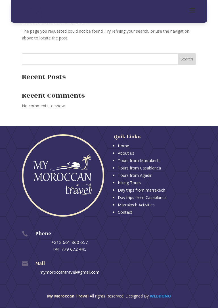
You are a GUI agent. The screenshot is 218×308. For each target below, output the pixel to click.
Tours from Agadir (135, 175)
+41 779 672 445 (70, 249)
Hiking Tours (129, 182)
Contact (125, 212)
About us (126, 153)
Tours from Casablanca (139, 168)
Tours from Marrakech (139, 160)
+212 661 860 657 (69, 242)
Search (187, 59)
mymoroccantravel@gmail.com (69, 272)
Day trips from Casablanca (142, 197)
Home (123, 145)
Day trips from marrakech (141, 190)
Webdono (160, 296)
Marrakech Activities (136, 205)
